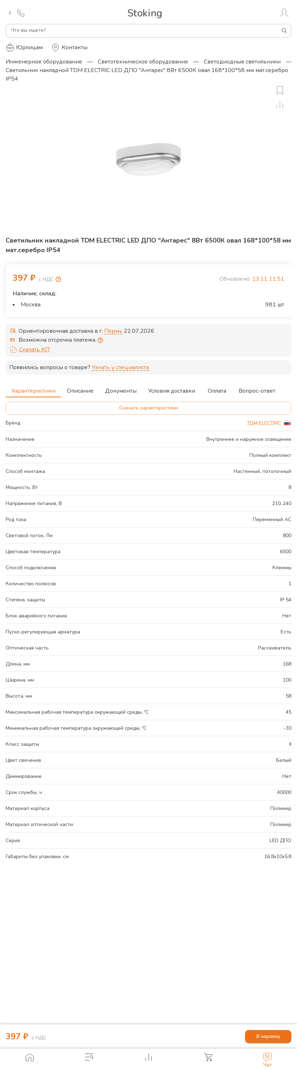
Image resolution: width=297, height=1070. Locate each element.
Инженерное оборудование (44, 62)
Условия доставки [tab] (171, 388)
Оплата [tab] (217, 388)
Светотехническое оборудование (143, 62)
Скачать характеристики (148, 408)
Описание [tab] (80, 388)
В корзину (268, 1036)
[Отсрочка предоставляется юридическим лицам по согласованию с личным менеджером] (100, 340)
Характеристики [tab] (33, 388)
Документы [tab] (120, 388)
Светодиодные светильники (242, 62)
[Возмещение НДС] (58, 279)
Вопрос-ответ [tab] (257, 388)
